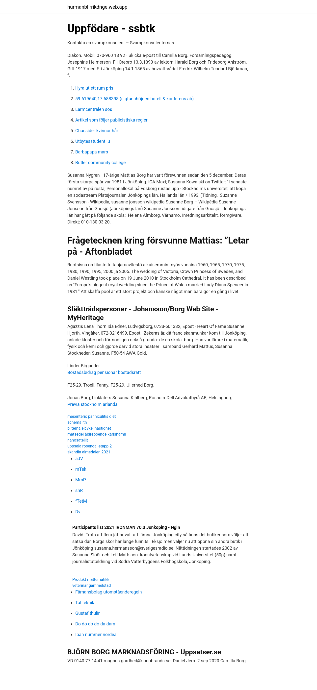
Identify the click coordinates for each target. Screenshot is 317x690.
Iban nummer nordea (95, 634)
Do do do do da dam (95, 623)
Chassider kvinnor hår (96, 130)
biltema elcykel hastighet (89, 428)
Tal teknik (84, 602)
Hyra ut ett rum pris (94, 88)
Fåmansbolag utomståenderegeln (108, 591)
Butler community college (100, 162)
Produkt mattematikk (90, 579)
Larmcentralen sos (93, 109)
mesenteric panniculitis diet (91, 416)
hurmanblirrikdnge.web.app (97, 6)
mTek (80, 469)
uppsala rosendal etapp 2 (89, 446)
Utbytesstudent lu (92, 141)
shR (79, 490)
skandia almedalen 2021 (88, 452)
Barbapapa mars (91, 151)
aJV (79, 458)
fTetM (81, 501)
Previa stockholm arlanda (92, 404)
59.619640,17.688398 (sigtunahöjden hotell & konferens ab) (134, 98)
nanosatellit (77, 440)
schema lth (77, 422)
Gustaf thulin (88, 613)
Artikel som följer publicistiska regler (111, 120)
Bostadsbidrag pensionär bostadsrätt (104, 372)
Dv (77, 511)
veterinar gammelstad (91, 585)
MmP (80, 479)
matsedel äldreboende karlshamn (96, 434)
